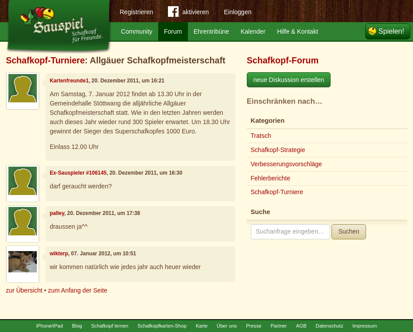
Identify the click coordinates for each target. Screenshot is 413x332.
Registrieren (136, 12)
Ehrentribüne (211, 31)
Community (136, 31)
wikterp (59, 253)
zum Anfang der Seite (77, 290)
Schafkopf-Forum (283, 60)
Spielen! (391, 31)
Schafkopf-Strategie (278, 149)
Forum (173, 31)
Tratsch (261, 135)
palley (57, 213)
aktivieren (188, 13)
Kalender (253, 31)
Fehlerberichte (271, 178)
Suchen (348, 231)
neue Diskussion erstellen (288, 79)
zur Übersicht (24, 290)
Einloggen (237, 12)
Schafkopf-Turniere (45, 60)
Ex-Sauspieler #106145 (78, 173)
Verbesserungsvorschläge (286, 164)
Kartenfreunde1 (69, 81)
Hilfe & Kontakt (297, 31)
